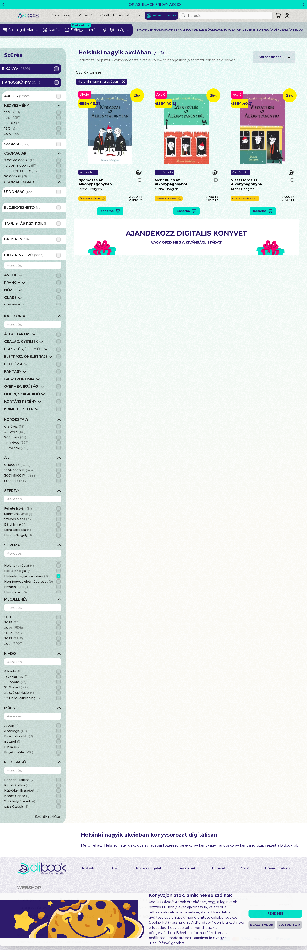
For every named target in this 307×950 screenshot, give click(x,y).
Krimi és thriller (88, 172)
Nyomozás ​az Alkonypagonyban (95, 182)
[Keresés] (183, 15)
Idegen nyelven (254, 29)
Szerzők (205, 29)
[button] (92, 198)
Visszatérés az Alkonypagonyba (246, 182)
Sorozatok (232, 29)
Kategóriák (189, 29)
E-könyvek (145, 29)
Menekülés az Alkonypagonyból (171, 182)
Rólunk (54, 15)
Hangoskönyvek (166, 29)
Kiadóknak (107, 15)
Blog (66, 15)
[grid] (32, 119)
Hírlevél (124, 15)
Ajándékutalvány (280, 29)
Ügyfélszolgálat (85, 15)
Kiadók (217, 29)
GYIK (137, 15)
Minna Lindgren (90, 189)
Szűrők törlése (47, 817)
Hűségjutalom (164, 15)
